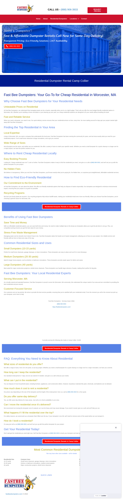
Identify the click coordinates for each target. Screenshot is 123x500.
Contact (84, 19)
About (45, 19)
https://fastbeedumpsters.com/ (61, 307)
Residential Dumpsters (58, 19)
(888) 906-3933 (69, 9)
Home (38, 19)
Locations (73, 19)
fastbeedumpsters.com (14, 494)
